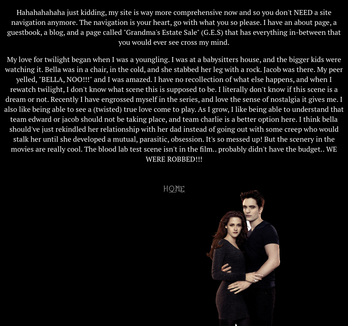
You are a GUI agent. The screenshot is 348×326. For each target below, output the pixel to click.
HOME (174, 189)
